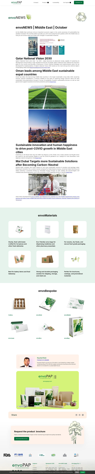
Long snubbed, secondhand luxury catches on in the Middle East (49, 196)
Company (35, 468)
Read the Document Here (43, 67)
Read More (33, 67)
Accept (82, 472)
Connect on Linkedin (43, 360)
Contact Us (79, 2)
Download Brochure (22, 438)
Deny (77, 472)
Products (35, 469)
